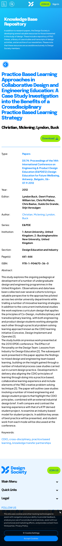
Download (50, 138)
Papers (26, 153)
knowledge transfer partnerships (31, 442)
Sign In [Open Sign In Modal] (55, 4)
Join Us (45, 4)
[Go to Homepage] (31, 3)
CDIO (5, 439)
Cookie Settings (31, 533)
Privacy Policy (22, 526)
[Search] (11, 4)
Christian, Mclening (33, 214)
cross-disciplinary (20, 439)
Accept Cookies (31, 538)
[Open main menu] (4, 4)
